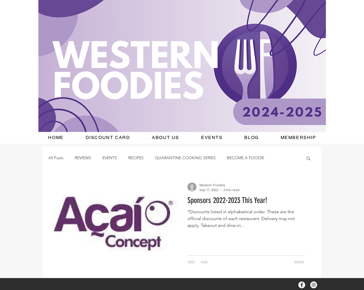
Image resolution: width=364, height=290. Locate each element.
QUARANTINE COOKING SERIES (185, 157)
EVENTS (109, 157)
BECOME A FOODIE (245, 157)
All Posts (55, 157)
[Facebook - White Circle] (301, 284)
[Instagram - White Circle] (313, 284)
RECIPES (136, 157)
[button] (308, 159)
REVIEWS (83, 157)
